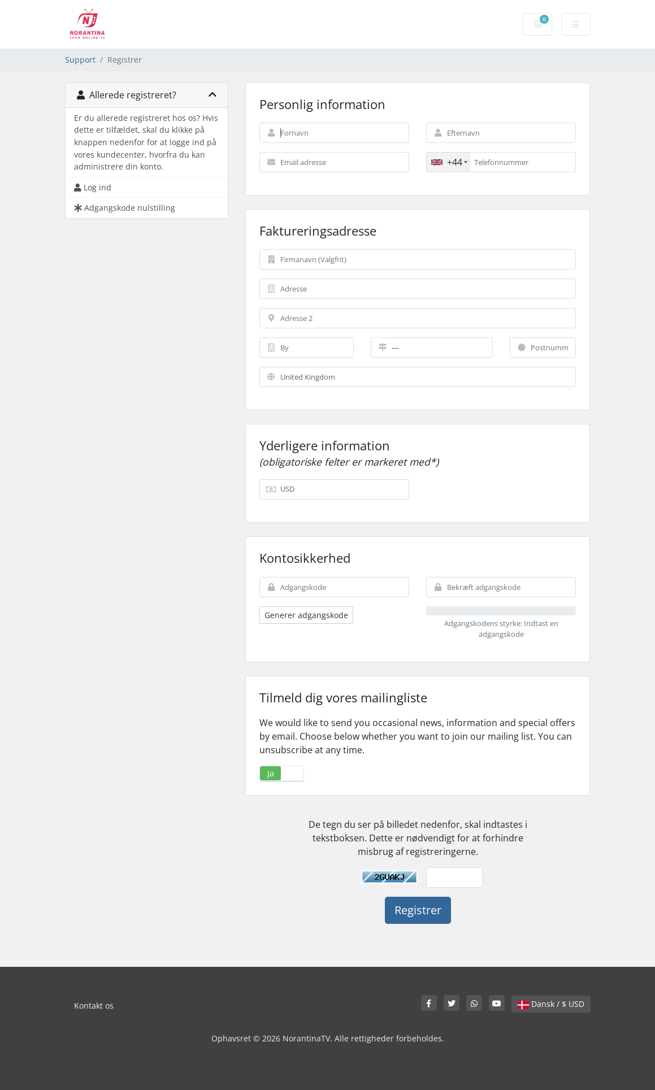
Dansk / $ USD (551, 1003)
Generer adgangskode (306, 615)
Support (80, 59)
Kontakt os (94, 1005)
